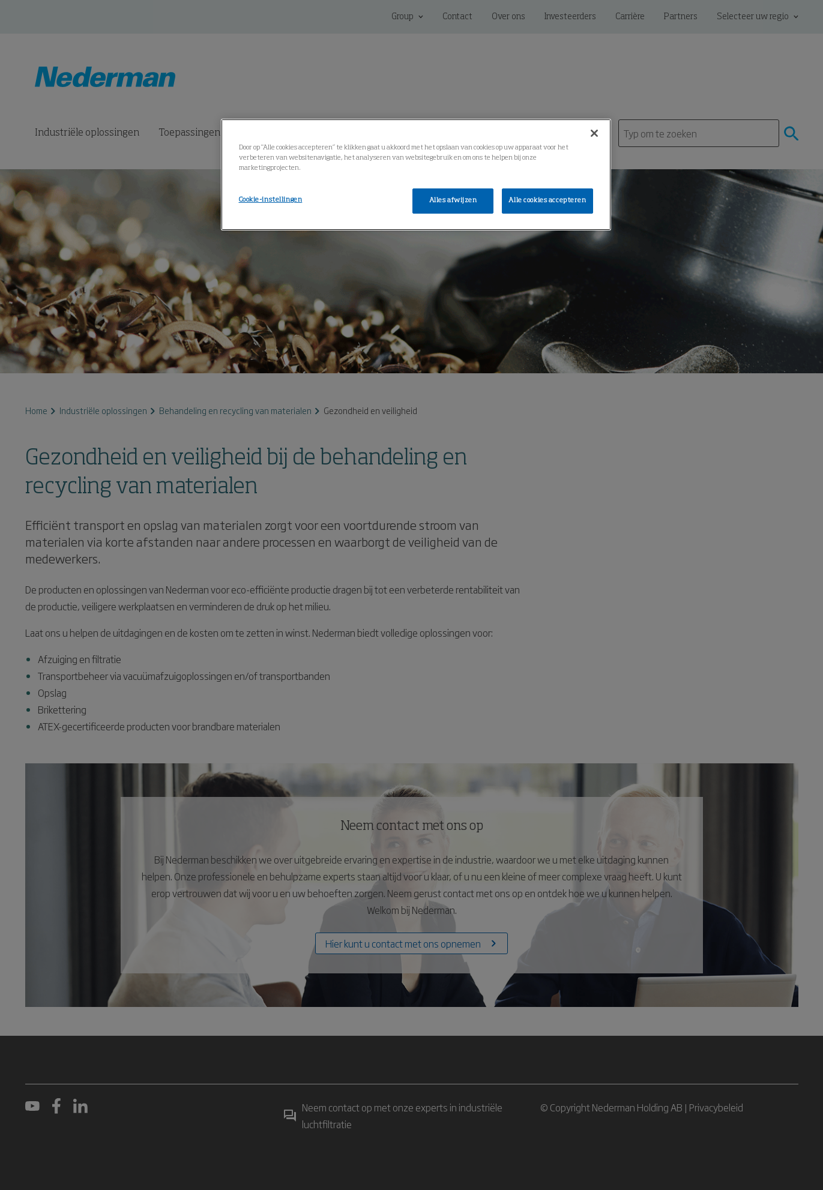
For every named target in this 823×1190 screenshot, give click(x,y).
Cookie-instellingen (271, 199)
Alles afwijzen (453, 200)
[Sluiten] (594, 133)
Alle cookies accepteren (547, 200)
